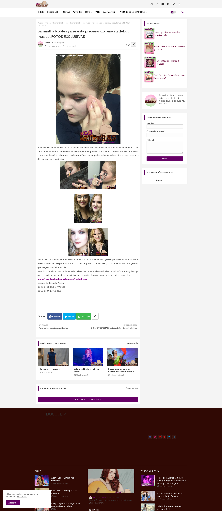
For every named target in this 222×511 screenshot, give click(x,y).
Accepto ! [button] (12, 503)
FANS (97, 12)
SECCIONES (52, 12)
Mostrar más (132, 343)
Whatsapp (85, 316)
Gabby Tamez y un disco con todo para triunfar (110, 500)
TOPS (87, 12)
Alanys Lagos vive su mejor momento (63, 479)
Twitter (71, 316)
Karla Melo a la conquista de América (64, 492)
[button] (182, 12)
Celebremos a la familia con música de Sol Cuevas (170, 494)
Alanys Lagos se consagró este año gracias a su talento (65, 504)
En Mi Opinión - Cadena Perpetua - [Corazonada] (169, 77)
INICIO (41, 12)
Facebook (56, 316)
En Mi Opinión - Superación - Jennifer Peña (167, 34)
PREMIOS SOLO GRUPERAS (132, 12)
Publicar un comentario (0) (88, 399)
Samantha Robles (60, 23)
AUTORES (77, 12)
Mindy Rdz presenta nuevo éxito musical (169, 507)
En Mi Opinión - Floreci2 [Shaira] (168, 63)
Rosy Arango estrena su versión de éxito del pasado (121, 370)
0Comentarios (131, 388)
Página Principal (44, 23)
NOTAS (66, 12)
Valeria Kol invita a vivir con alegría (86, 370)
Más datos (22, 497)
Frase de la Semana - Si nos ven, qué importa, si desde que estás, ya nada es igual (171, 481)
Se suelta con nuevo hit (50, 369)
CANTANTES (109, 12)
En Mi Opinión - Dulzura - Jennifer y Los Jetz (169, 48)
